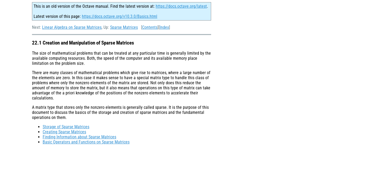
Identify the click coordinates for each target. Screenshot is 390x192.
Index (164, 27)
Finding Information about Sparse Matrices (79, 136)
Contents (150, 27)
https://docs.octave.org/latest (181, 6)
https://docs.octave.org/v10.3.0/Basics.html (119, 16)
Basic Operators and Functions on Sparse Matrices (86, 142)
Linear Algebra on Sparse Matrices (72, 27)
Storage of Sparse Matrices (66, 126)
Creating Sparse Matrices (64, 131)
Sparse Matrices (124, 27)
